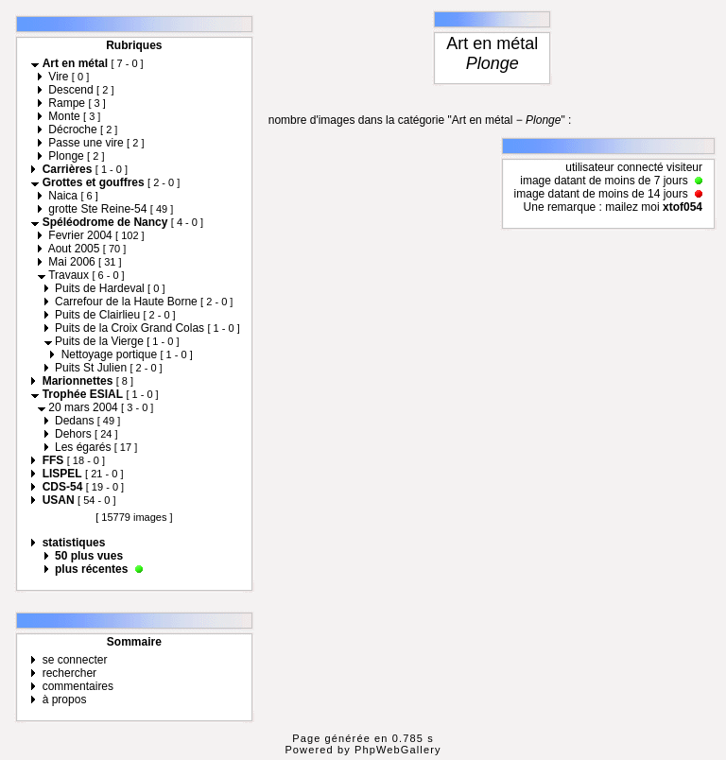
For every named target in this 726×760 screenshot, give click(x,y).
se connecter (75, 659)
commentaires (78, 686)
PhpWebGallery (397, 749)
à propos (65, 699)
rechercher (69, 673)
